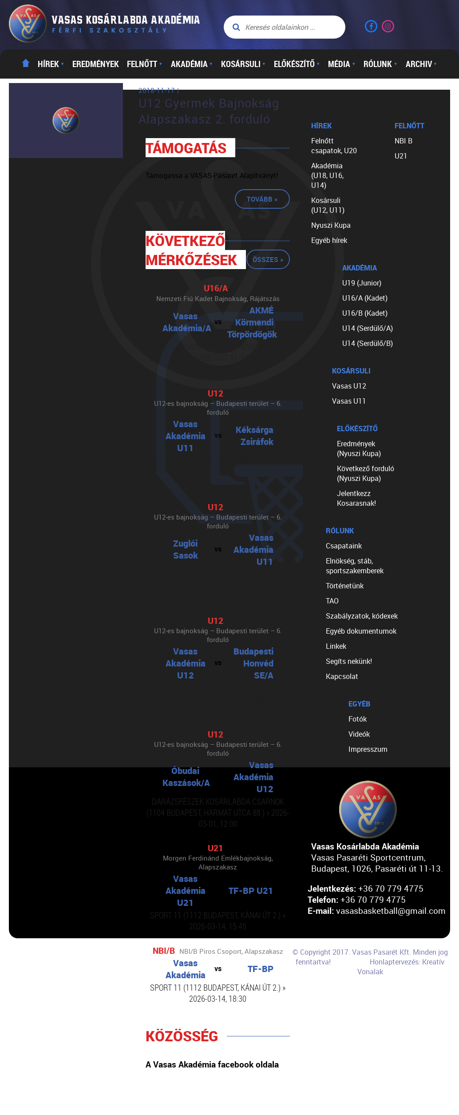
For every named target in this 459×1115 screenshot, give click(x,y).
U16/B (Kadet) (365, 313)
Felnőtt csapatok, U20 (334, 145)
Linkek (336, 646)
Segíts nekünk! (349, 661)
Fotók (357, 719)
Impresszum (368, 749)
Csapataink (344, 546)
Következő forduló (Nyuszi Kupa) (365, 473)
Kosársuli (243, 64)
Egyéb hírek (329, 240)
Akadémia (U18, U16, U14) (327, 175)
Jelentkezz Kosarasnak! (356, 498)
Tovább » (262, 198)
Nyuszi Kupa (331, 225)
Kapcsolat (342, 676)
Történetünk (345, 586)
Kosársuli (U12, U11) (327, 205)
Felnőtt (144, 64)
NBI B (403, 141)
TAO (332, 601)
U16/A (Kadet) (365, 298)
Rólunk (380, 64)
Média (342, 64)
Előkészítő (297, 64)
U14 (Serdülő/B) (367, 343)
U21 (401, 156)
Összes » (268, 259)
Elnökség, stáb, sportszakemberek (355, 565)
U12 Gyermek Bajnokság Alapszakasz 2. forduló (208, 111)
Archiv (421, 64)
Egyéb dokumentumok (361, 631)
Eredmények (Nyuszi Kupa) (359, 448)
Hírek (51, 64)
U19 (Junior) (361, 283)
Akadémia (192, 64)
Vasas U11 (349, 401)
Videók (359, 734)
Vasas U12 (349, 386)
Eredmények (95, 64)
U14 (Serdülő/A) (367, 328)
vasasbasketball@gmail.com (391, 910)
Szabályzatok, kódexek (362, 616)
